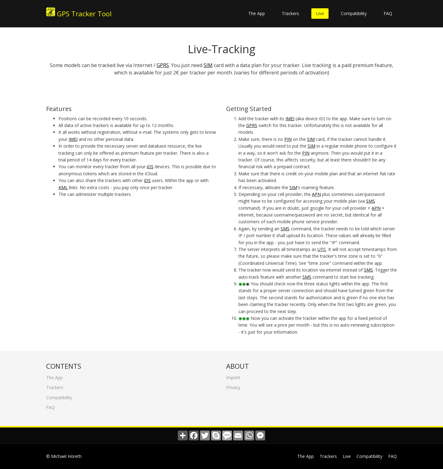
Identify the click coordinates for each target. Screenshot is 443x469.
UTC (321, 249)
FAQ (388, 13)
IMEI (73, 139)
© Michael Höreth (64, 456)
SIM (208, 65)
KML (63, 187)
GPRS (163, 65)
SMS (370, 201)
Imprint (233, 375)
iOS (150, 166)
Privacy (233, 385)
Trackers (290, 13)
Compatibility (354, 13)
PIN (288, 139)
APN (316, 194)
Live (320, 13)
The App (256, 13)
